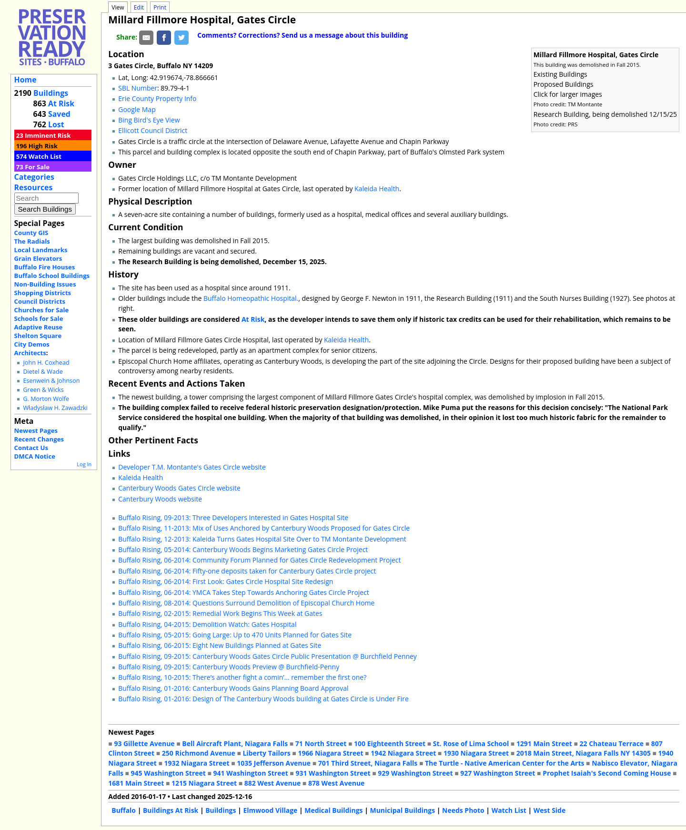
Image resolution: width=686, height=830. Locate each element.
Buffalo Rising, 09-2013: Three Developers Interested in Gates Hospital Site (233, 517)
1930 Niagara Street (476, 753)
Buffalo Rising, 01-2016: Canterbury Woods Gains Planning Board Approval (233, 688)
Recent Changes (39, 439)
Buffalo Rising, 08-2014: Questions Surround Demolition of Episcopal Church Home (246, 602)
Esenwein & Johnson (51, 381)
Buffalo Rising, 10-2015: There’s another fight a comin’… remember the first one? (242, 677)
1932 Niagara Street (197, 763)
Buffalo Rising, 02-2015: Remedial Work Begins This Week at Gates (220, 613)
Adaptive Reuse (38, 327)
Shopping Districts (42, 292)
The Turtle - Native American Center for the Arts (504, 763)
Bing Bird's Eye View (149, 119)
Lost (56, 124)
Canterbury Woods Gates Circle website (179, 487)
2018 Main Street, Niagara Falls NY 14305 (583, 753)
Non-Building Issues (45, 284)
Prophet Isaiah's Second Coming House (607, 773)
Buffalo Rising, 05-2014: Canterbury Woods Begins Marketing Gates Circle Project (243, 549)
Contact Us (31, 447)
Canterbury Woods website (160, 498)
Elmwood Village (270, 810)
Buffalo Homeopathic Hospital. (250, 298)
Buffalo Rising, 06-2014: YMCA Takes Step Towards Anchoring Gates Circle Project (243, 592)
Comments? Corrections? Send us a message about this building (302, 35)
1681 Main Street (136, 783)
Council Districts (39, 301)
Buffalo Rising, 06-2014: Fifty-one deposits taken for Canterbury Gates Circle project (247, 570)
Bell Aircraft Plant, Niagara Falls (235, 743)
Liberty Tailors (266, 753)
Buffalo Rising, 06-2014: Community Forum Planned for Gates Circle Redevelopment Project (259, 559)
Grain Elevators (38, 258)
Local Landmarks (41, 250)
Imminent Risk (48, 135)
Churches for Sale (41, 310)
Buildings (50, 93)
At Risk (61, 103)
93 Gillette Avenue (144, 743)
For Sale (37, 167)
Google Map (136, 109)
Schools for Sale (38, 318)
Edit (139, 7)
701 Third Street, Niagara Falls (368, 763)
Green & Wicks (43, 390)
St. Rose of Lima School (471, 743)
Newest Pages (36, 430)
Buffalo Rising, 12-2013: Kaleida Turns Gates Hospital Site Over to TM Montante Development (262, 538)
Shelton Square (38, 335)
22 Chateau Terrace (612, 743)
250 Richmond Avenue (198, 753)
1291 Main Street (544, 743)
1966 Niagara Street (330, 753)
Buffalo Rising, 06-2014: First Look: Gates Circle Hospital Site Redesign (225, 581)
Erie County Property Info (157, 98)
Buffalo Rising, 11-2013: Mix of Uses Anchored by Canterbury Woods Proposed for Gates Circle (264, 528)
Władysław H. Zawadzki (55, 408)
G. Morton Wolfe (46, 399)
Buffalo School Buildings (52, 275)
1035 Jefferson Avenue (274, 763)
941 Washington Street (250, 773)
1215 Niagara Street (204, 783)
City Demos (32, 344)
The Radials (32, 241)
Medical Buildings (333, 810)
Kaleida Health (376, 188)
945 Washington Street (168, 773)
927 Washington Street (497, 773)
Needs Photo (463, 810)
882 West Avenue (272, 783)
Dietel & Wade (42, 372)
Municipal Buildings (402, 810)
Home (25, 79)
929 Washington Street (415, 773)
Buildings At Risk (170, 810)
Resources (33, 187)
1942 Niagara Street (403, 753)
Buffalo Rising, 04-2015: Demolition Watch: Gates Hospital (207, 624)
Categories (34, 177)
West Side (549, 810)
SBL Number (137, 87)
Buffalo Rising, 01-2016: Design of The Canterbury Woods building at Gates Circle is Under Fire (263, 698)
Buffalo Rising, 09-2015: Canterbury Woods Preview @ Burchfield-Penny (228, 666)
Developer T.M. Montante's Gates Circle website (192, 466)
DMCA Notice (34, 456)
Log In (84, 464)
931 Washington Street (332, 773)
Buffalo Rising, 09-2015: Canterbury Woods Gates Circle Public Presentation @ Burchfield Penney (267, 656)
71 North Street (321, 743)
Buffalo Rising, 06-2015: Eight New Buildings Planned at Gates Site (219, 645)
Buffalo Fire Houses (44, 267)
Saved (59, 114)
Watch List (45, 156)
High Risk (43, 146)
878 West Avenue (336, 783)
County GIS (31, 232)
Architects (30, 352)
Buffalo (123, 810)
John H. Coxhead (46, 363)
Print (159, 7)
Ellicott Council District (152, 130)
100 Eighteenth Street (389, 743)
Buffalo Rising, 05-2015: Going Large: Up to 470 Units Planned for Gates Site (235, 634)
